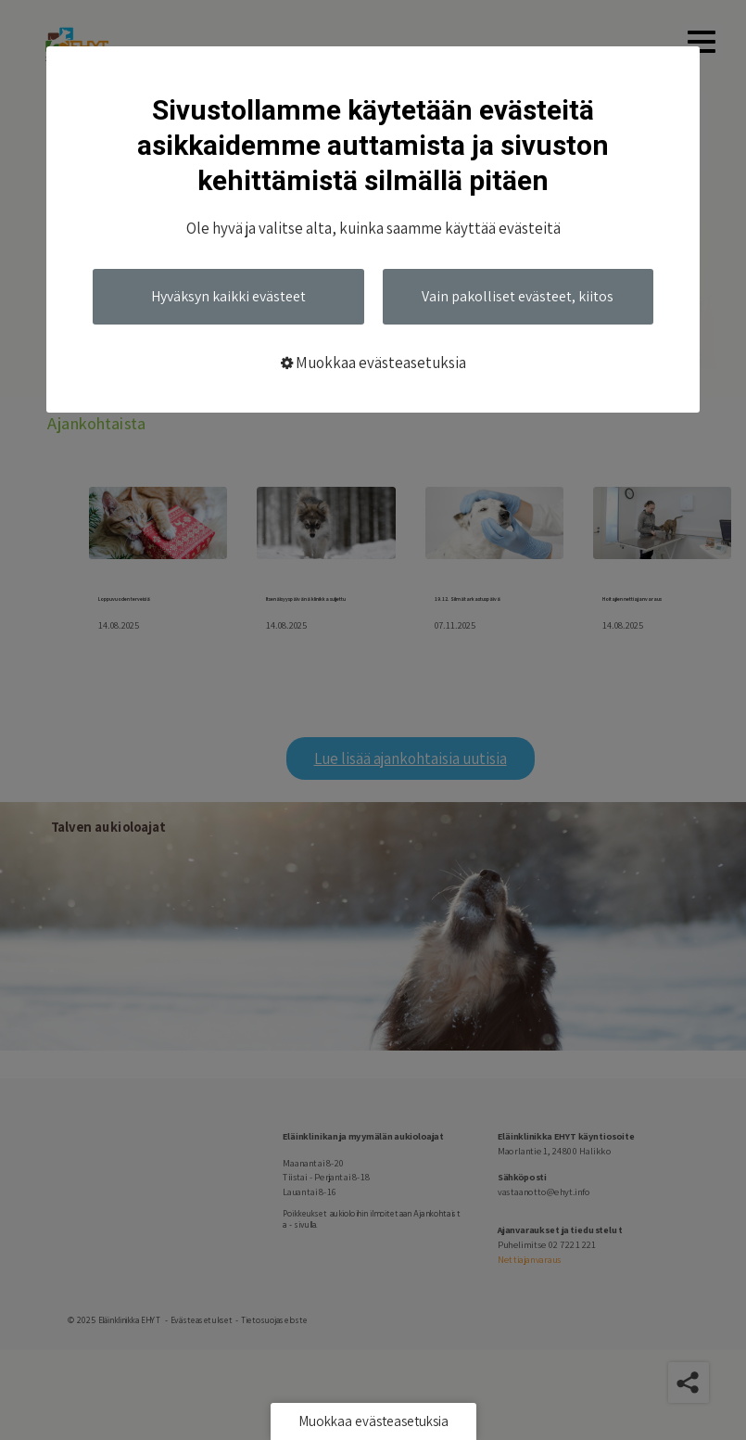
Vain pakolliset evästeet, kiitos (517, 296)
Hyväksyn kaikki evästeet (228, 296)
